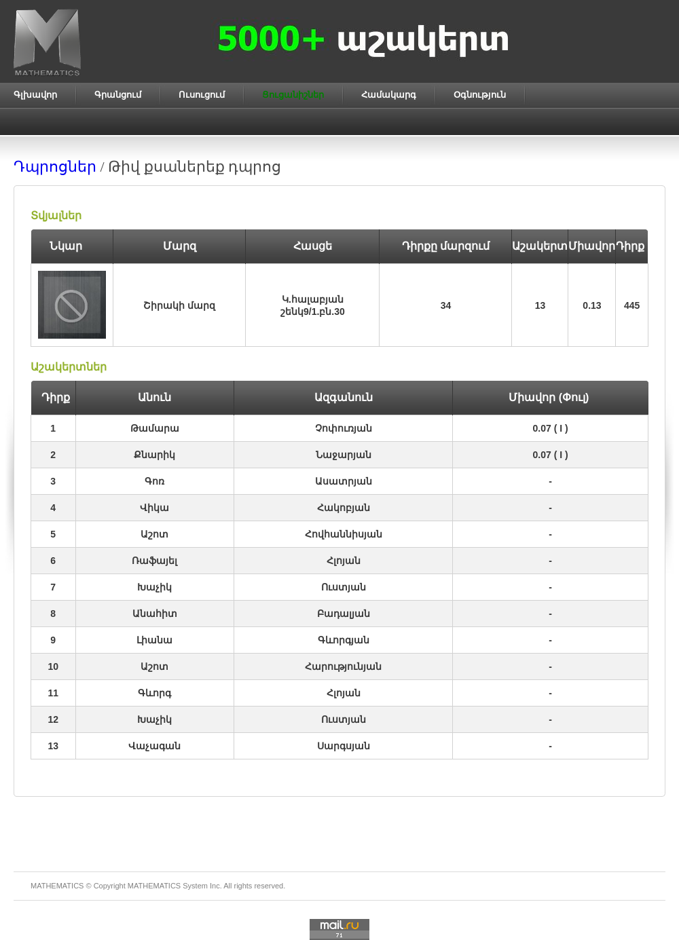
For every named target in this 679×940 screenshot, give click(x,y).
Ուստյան (343, 587)
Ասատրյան (343, 481)
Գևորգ (154, 693)
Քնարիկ (154, 454)
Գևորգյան (343, 640)
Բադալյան (343, 613)
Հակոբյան (343, 507)
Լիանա (154, 640)
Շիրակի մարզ (179, 305)
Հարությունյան (343, 666)
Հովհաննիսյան (343, 534)
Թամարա (154, 428)
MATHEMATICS (154, 886)
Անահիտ (154, 613)
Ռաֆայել (154, 560)
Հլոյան (344, 560)
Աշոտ (154, 534)
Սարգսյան (343, 745)
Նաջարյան (343, 454)
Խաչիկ (154, 587)
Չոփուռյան (343, 428)
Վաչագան (154, 745)
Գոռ (154, 481)
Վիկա (154, 507)
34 (446, 305)
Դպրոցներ (55, 166)
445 (632, 305)
